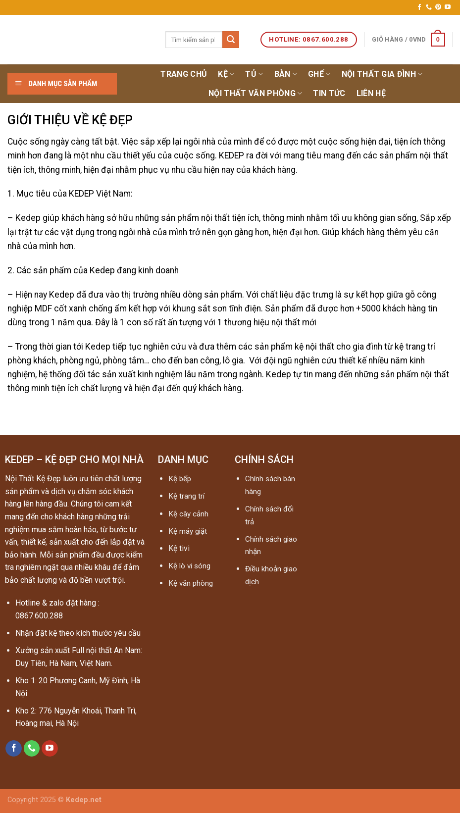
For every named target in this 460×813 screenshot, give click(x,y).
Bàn (285, 74)
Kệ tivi (179, 548)
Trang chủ (183, 74)
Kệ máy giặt (187, 531)
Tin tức (329, 93)
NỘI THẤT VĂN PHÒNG (255, 94)
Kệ (226, 74)
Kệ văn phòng (190, 583)
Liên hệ (371, 93)
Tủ (254, 74)
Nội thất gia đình (382, 74)
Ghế (319, 74)
